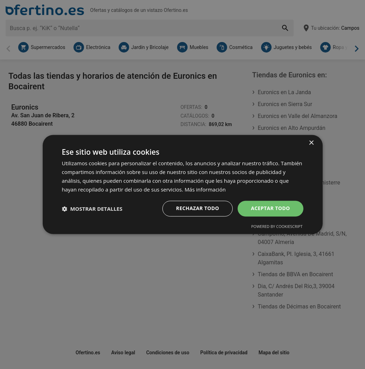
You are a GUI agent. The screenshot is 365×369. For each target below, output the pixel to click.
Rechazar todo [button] (197, 208)
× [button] (311, 143)
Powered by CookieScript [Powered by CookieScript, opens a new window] (277, 226)
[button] (92, 209)
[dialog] (183, 184)
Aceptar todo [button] (270, 208)
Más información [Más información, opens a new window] (204, 189)
